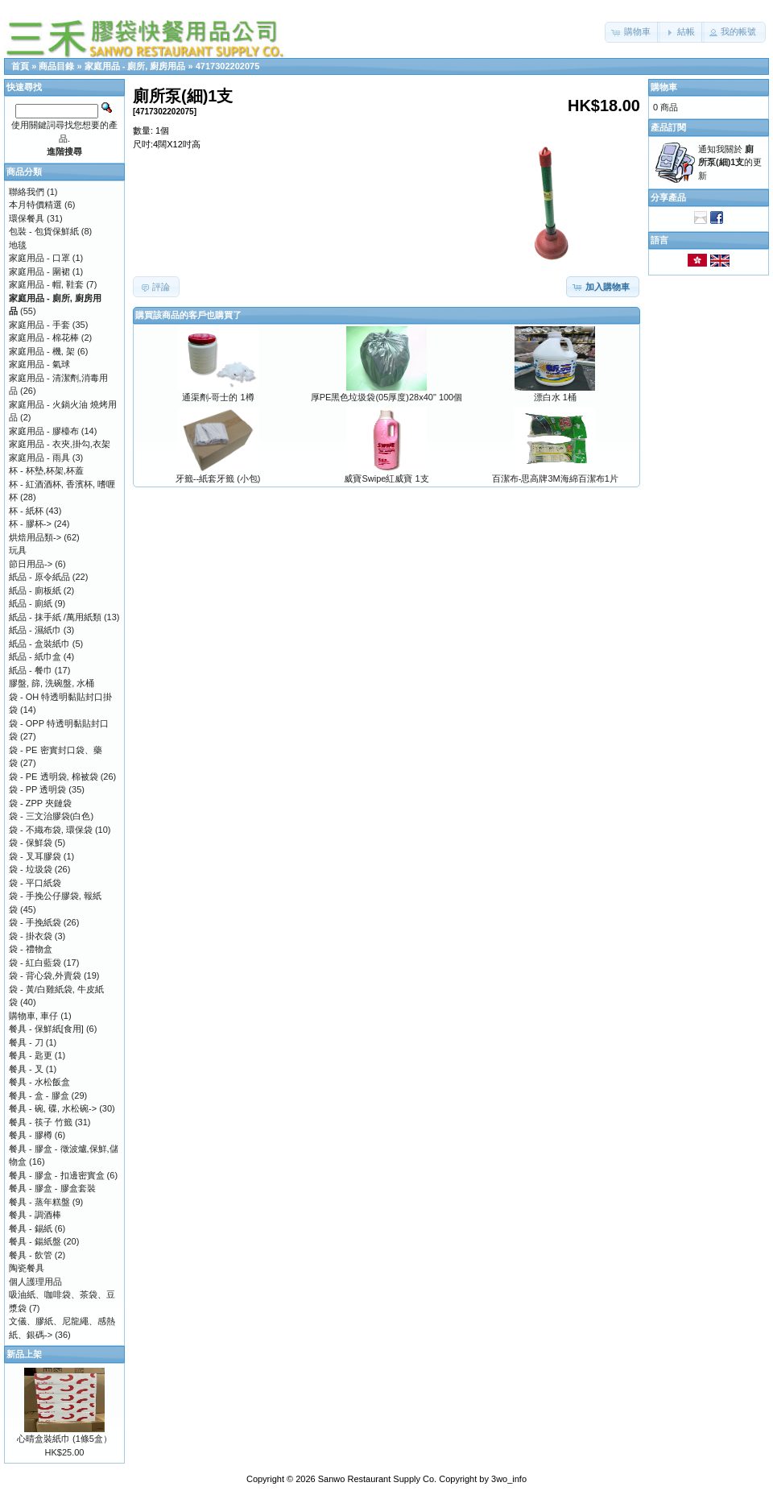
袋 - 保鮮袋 (30, 842)
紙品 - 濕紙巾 (35, 630)
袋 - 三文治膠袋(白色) (51, 816)
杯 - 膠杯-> (30, 523)
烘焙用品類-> (35, 537)
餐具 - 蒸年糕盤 (39, 1202)
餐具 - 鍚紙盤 (35, 1241)
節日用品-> (30, 564)
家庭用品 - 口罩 (39, 258)
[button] (632, 32)
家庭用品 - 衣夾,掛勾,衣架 (59, 444)
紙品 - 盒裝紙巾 (39, 643)
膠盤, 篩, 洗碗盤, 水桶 (51, 683)
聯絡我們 (26, 192)
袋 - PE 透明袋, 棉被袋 (53, 776)
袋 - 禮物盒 (30, 949)
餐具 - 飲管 (30, 1255)
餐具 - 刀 (26, 1042)
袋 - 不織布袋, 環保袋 (51, 829)
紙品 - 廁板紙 (35, 590)
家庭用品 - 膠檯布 (44, 431)
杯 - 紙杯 (26, 511)
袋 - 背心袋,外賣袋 (45, 975)
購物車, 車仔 (33, 1016)
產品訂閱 (668, 127)
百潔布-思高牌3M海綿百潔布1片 (555, 478)
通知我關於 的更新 (730, 162)
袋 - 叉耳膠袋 (35, 856)
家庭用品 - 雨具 (39, 457)
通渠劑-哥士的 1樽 (218, 397)
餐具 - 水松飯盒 (39, 1082)
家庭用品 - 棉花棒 (44, 337)
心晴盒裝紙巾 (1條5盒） (64, 1438)
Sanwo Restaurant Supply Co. (377, 1479)
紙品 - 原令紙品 (39, 577)
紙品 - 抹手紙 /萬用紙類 (55, 617)
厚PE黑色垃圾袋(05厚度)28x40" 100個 (387, 397)
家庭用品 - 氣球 (39, 364)
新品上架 (24, 1354)
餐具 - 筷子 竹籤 (40, 1122)
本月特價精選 (35, 204)
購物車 (664, 87)
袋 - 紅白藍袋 (35, 962)
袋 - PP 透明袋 (37, 789)
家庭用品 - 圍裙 (39, 271)
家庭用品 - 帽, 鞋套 (46, 284)
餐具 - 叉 (26, 1069)
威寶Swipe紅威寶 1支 (386, 478)
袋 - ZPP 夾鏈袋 (40, 803)
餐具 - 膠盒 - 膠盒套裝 (52, 1188)
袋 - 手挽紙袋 (35, 922)
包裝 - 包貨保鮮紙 (44, 231)
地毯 (18, 245)
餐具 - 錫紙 (30, 1228)
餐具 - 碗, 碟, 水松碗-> (53, 1108)
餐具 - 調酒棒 (35, 1215)
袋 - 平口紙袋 (35, 883)
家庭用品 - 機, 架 (42, 351)
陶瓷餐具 (26, 1268)
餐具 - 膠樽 (30, 1135)
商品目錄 (56, 66)
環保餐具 (26, 218)
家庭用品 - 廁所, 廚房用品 (135, 66)
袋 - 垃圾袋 (30, 869)
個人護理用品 (35, 1281)
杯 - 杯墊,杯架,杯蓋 (46, 470)
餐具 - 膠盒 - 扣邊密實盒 (57, 1175)
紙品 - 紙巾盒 (35, 656)
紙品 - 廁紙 (30, 603)
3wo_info (509, 1479)
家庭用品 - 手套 (39, 324)
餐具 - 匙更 (30, 1055)
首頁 (20, 66)
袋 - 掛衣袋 (30, 936)
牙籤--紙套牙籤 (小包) (218, 478)
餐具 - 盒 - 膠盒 (39, 1095)
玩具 (18, 550)
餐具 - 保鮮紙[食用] (46, 1028)
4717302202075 (228, 66)
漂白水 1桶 (555, 397)
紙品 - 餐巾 (30, 670)
